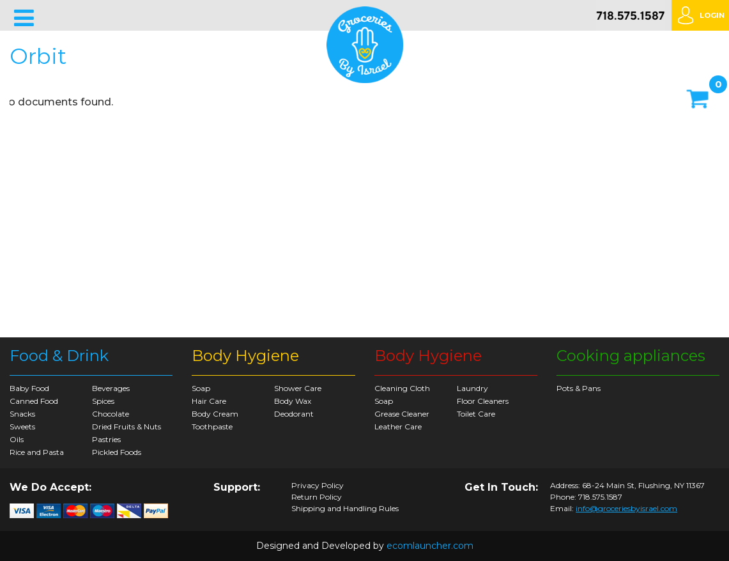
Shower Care (297, 388)
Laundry (472, 388)
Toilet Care (476, 414)
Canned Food (34, 401)
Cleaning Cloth (402, 388)
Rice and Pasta (37, 452)
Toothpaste (212, 426)
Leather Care (398, 426)
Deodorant (294, 414)
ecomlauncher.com (430, 545)
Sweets (22, 426)
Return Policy (316, 497)
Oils (17, 439)
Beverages (111, 388)
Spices (103, 401)
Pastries (106, 439)
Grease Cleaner (401, 414)
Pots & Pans (578, 388)
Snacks (22, 414)
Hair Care (209, 401)
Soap (201, 388)
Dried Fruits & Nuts (126, 426)
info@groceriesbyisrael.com (626, 508)
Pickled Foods (116, 452)
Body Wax (292, 401)
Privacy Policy (317, 485)
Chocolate (110, 414)
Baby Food (29, 388)
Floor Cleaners (483, 401)
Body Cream (215, 414)
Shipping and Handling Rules (345, 508)
